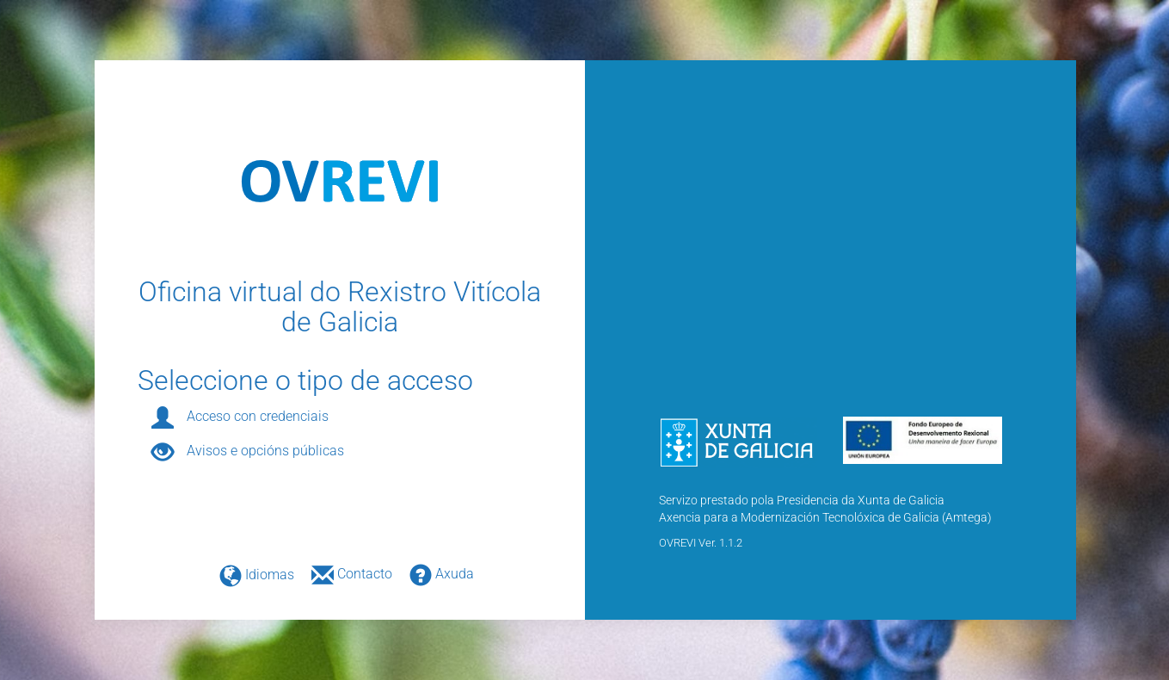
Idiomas (250, 574)
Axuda (435, 574)
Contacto (347, 574)
